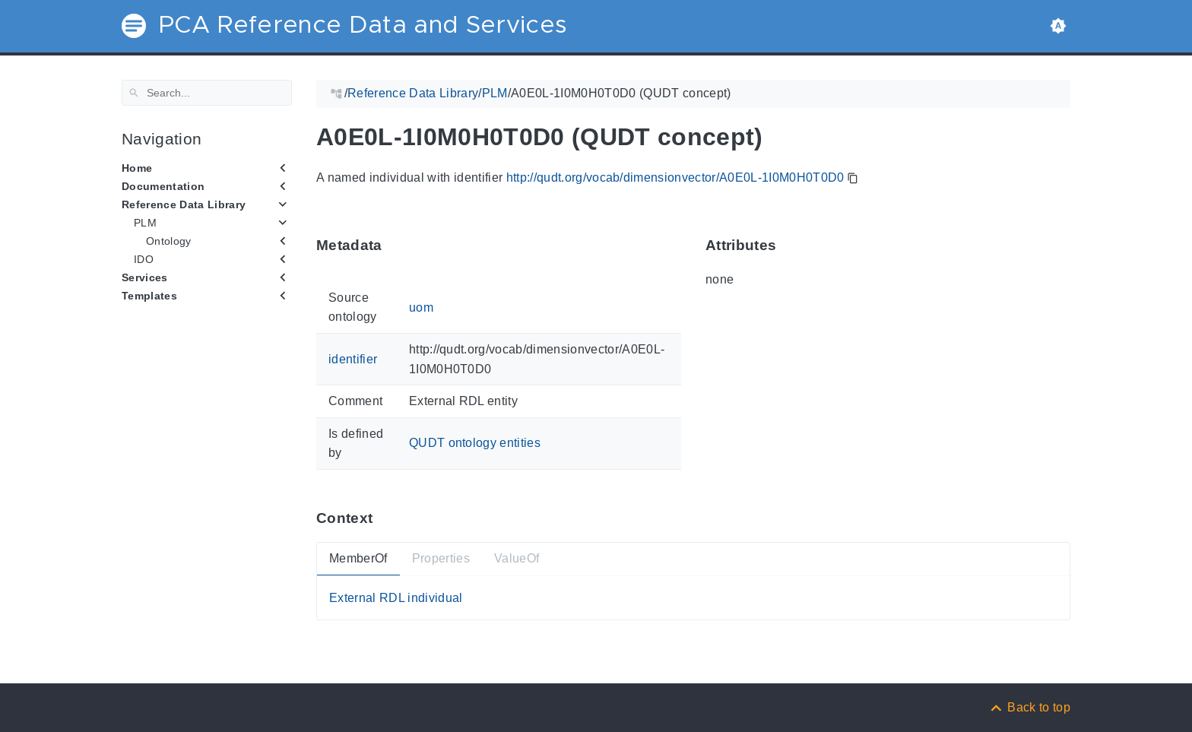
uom (421, 306)
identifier (352, 359)
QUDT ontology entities (475, 442)
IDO (144, 259)
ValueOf (516, 558)
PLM (145, 223)
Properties (441, 558)
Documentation (163, 186)
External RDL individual (396, 597)
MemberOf (358, 558)
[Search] (207, 93)
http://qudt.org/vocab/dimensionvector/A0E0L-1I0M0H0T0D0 (675, 177)
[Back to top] (1029, 707)
